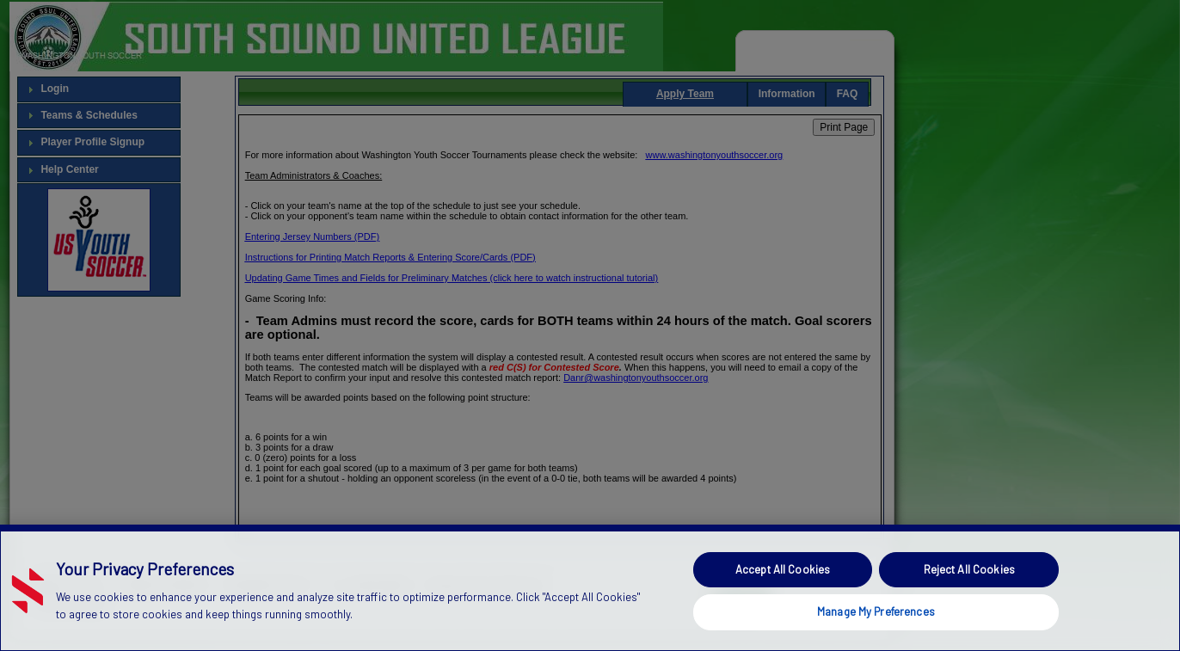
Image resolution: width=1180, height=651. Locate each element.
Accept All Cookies (782, 569)
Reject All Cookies (969, 569)
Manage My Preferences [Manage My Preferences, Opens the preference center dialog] (876, 611)
